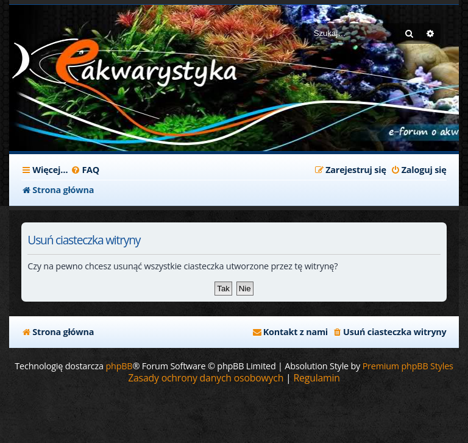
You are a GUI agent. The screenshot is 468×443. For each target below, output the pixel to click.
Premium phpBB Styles (408, 366)
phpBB (118, 366)
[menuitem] (85, 170)
